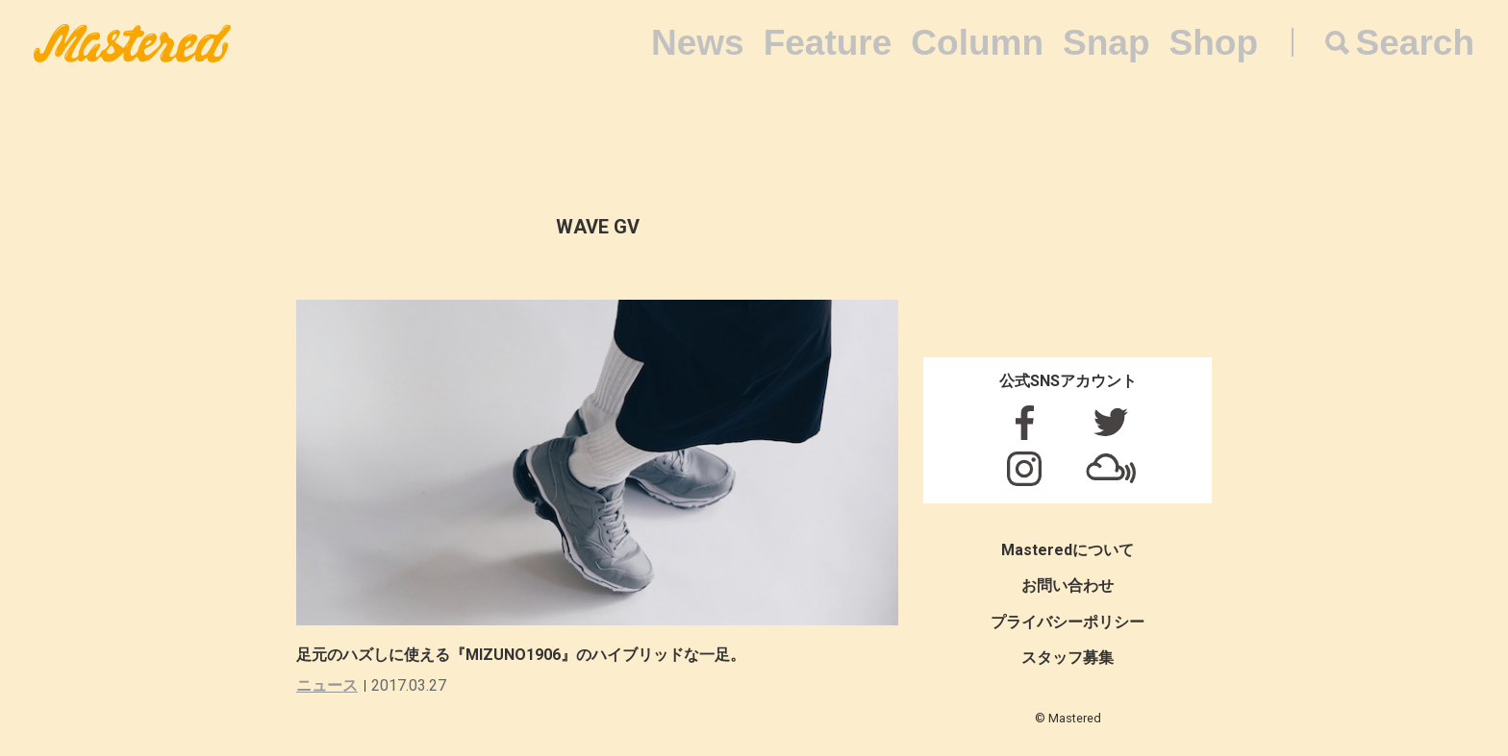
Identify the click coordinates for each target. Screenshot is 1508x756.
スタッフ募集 (1067, 657)
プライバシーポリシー (1067, 622)
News (697, 42)
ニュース (327, 685)
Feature (828, 42)
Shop (1213, 42)
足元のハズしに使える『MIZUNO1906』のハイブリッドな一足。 (520, 655)
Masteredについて (1067, 550)
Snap (1106, 42)
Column (977, 42)
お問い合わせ (1067, 585)
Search (1415, 42)
